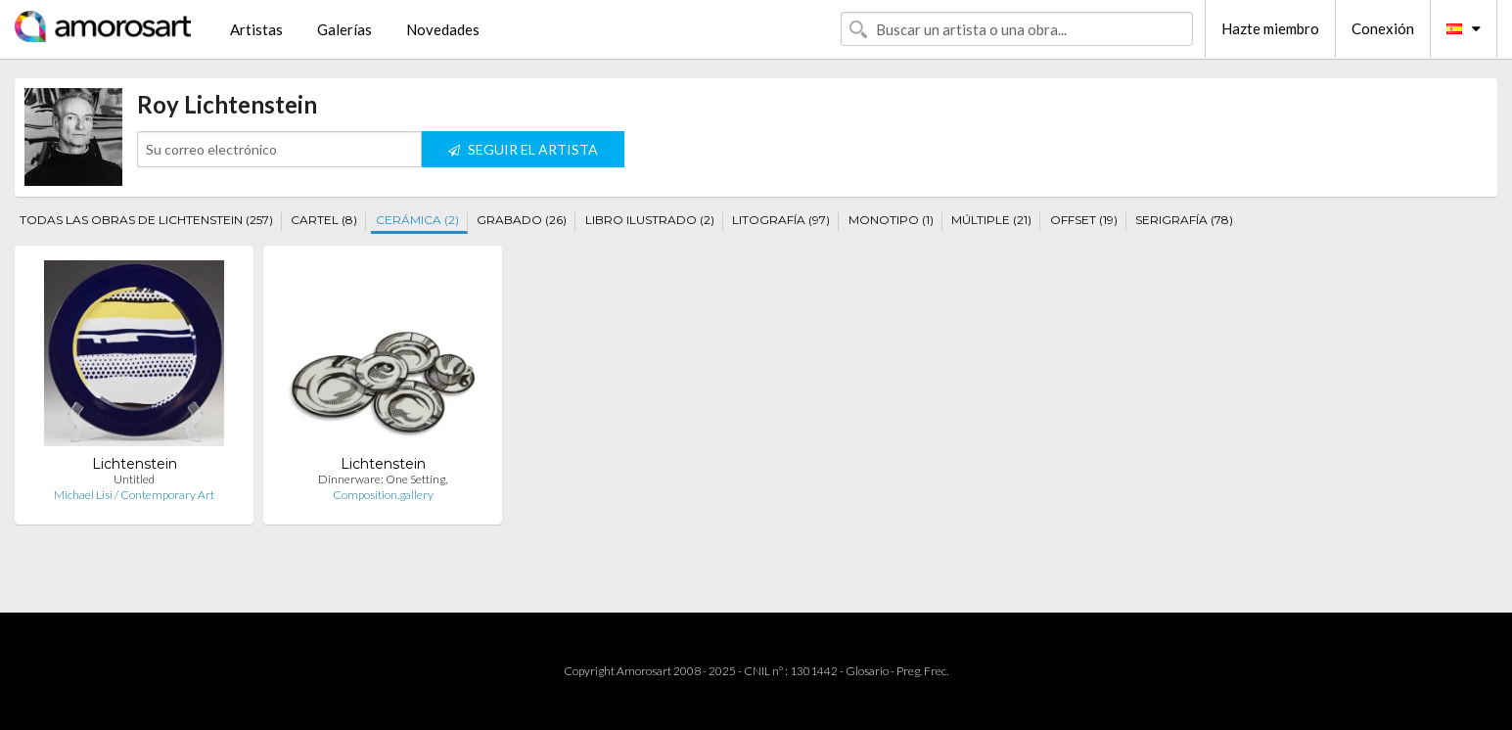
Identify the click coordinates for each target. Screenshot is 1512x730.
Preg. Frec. (922, 670)
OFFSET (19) (1084, 219)
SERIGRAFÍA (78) (1184, 219)
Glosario (867, 670)
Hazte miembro (1270, 28)
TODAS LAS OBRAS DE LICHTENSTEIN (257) (146, 219)
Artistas (256, 29)
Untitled (134, 479)
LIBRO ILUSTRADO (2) (649, 219)
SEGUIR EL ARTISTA (523, 149)
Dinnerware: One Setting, (382, 479)
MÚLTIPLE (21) (991, 219)
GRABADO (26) (522, 219)
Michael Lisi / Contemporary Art (134, 494)
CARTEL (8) (324, 219)
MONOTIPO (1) (891, 219)
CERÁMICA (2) (417, 219)
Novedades (443, 29)
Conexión (1383, 28)
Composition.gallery (383, 494)
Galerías (344, 29)
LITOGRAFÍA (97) (781, 219)
